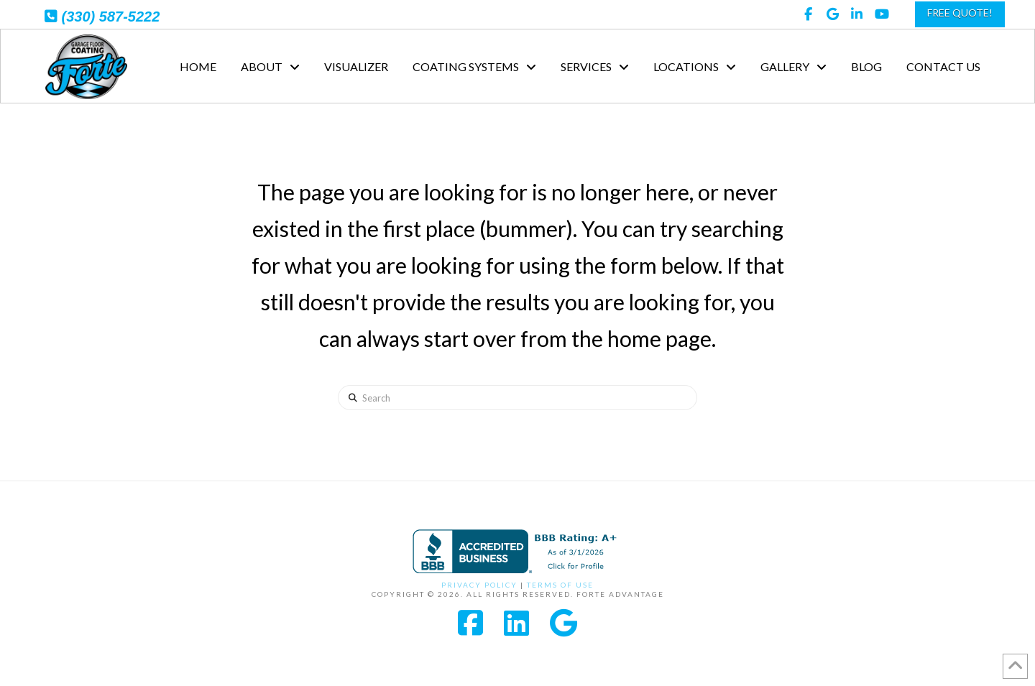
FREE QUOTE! (960, 12)
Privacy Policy (479, 584)
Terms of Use (560, 584)
